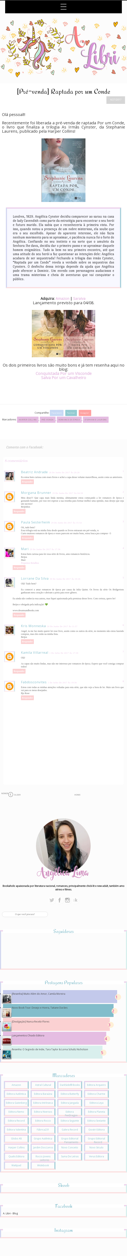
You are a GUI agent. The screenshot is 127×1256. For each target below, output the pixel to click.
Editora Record (16, 1120)
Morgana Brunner (36, 492)
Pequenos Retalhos (30, 563)
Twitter (71, 413)
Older (17, 795)
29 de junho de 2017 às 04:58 (67, 493)
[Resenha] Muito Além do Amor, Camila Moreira (38, 993)
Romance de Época (69, 419)
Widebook (43, 1165)
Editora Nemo (16, 1111)
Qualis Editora (16, 1156)
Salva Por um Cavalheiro (63, 377)
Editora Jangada (70, 1102)
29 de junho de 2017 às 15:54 (66, 523)
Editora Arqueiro (96, 1085)
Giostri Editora (96, 1129)
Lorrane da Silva (35, 578)
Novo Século (96, 1147)
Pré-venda (48, 419)
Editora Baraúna (43, 1094)
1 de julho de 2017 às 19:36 (62, 683)
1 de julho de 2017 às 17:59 (63, 653)
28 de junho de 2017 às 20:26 (64, 472)
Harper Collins (28, 419)
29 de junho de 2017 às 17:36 (45, 549)
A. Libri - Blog (10, 1213)
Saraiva (79, 298)
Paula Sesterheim (35, 522)
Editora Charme (96, 1094)
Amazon (62, 298)
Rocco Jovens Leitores (43, 1158)
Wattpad (16, 1165)
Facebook (57, 413)
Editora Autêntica (16, 1094)
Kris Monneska (33, 626)
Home (77, 795)
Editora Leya (96, 1102)
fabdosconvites (34, 682)
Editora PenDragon (71, 1113)
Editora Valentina (16, 1129)
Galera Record (70, 1129)
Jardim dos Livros (43, 1147)
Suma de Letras (70, 1156)
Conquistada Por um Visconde (64, 373)
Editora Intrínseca (43, 1102)
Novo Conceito (69, 1147)
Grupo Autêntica (43, 1138)
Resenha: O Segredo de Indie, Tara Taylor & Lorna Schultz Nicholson (50, 1049)
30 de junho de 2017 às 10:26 (65, 579)
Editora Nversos (43, 1111)
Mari (25, 549)
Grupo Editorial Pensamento (69, 1140)
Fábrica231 (43, 1129)
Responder (27, 481)
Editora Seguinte (70, 1120)
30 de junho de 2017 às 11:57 (62, 626)
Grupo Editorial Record (96, 1140)
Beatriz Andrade (34, 472)
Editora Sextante (96, 1120)
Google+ (85, 413)
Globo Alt (16, 1138)
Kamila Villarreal (34, 652)
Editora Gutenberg (16, 1102)
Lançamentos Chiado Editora (28, 1035)
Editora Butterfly (70, 1094)
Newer (4, 793)
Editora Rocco (43, 1120)
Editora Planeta (96, 1111)
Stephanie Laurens (96, 419)
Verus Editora (96, 1156)
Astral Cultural (43, 1085)
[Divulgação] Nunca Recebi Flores (30, 1021)
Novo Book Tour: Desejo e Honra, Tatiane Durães (39, 1007)
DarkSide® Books (70, 1085)
